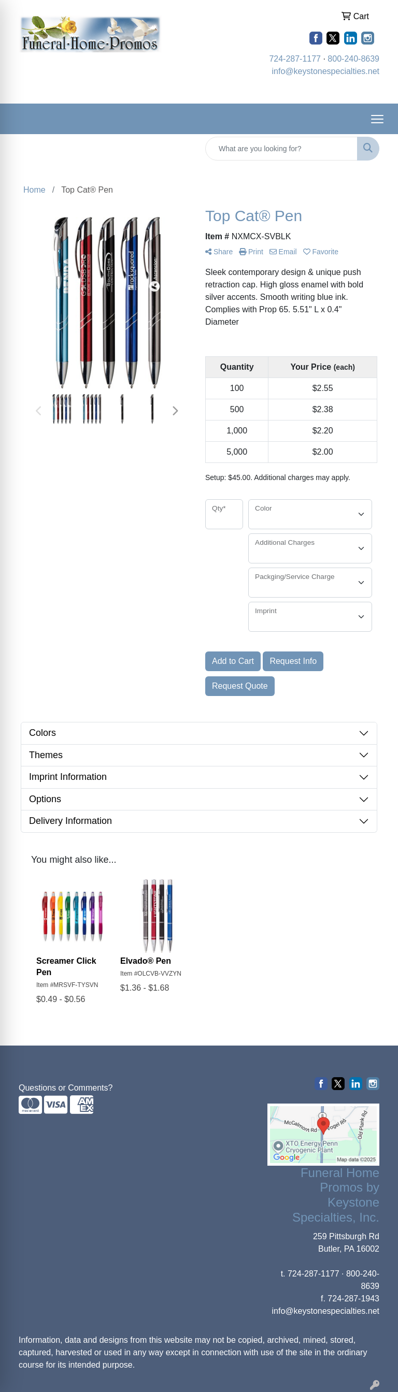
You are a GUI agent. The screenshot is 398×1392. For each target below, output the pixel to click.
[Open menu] (377, 119)
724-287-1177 (295, 58)
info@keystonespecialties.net (325, 71)
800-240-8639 (353, 58)
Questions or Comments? (65, 1087)
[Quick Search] (281, 149)
